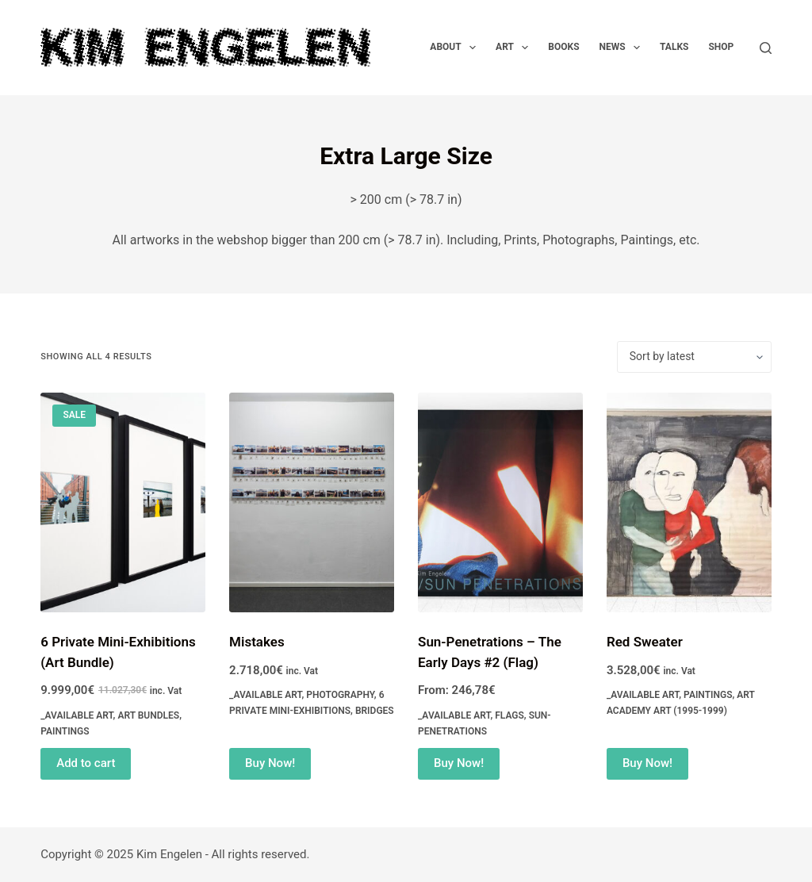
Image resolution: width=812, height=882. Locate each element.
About (456, 47)
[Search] (766, 48)
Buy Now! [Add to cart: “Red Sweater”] (647, 763)
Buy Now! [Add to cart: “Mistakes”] (270, 763)
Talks (674, 46)
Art (515, 47)
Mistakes (257, 642)
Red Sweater (645, 642)
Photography (340, 694)
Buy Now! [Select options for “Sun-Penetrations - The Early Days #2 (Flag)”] (459, 763)
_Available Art (76, 715)
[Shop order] (694, 357)
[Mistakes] (311, 502)
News (623, 47)
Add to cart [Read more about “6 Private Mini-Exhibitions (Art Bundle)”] (85, 763)
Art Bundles (148, 715)
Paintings (64, 731)
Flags (509, 715)
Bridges (374, 710)
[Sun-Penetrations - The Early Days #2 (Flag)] (500, 502)
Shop (720, 46)
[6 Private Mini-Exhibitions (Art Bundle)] (122, 502)
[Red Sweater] (689, 502)
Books (563, 46)
